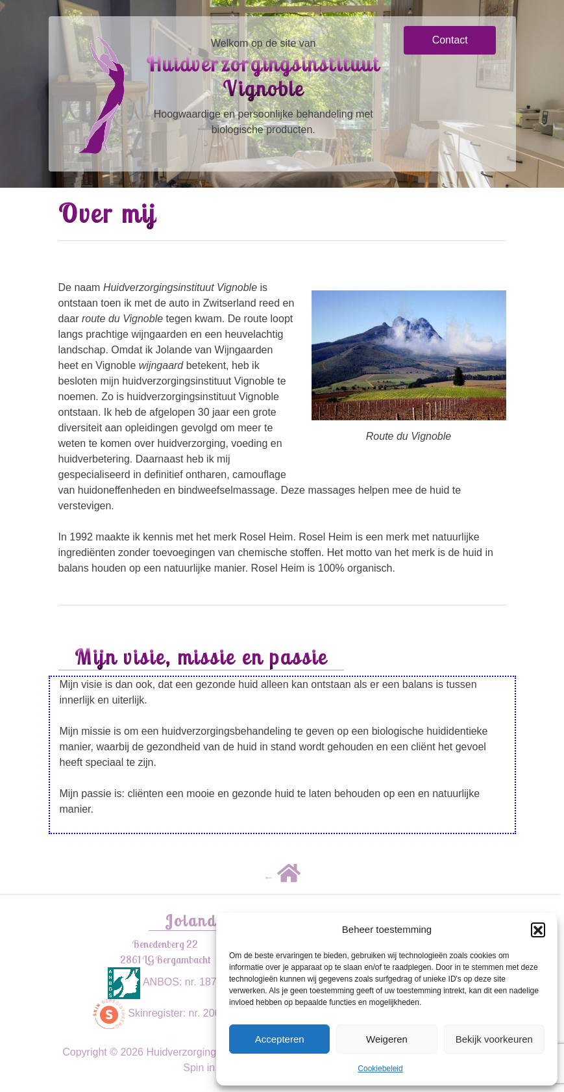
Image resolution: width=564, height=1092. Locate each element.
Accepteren (279, 1039)
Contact (450, 39)
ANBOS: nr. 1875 (165, 981)
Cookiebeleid (380, 1068)
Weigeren (387, 1039)
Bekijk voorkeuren (494, 1039)
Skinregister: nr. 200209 (165, 1013)
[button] (538, 929)
